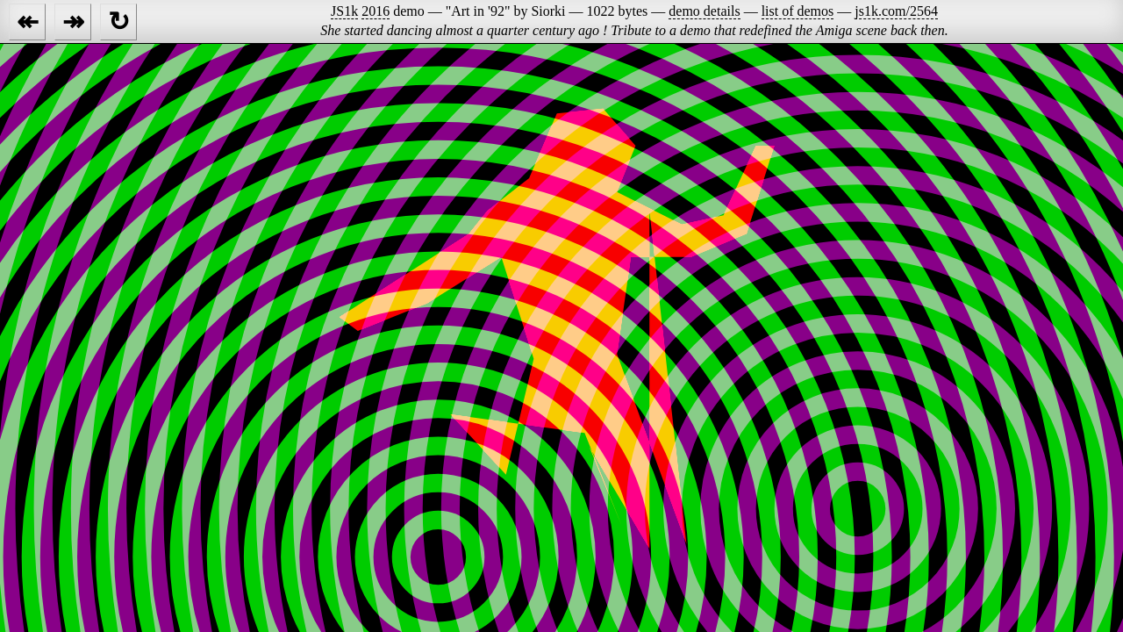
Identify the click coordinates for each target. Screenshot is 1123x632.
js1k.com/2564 (896, 11)
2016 (375, 11)
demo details (704, 11)
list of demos (798, 11)
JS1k (344, 11)
